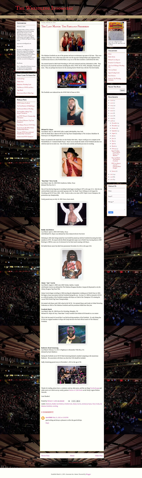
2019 (111, 118)
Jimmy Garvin (77, 404)
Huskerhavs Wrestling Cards (24, 84)
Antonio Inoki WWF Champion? (25, 136)
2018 (111, 121)
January (114, 171)
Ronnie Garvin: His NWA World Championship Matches (25, 128)
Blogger (88, 474)
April (113, 143)
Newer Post (45, 456)
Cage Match (20, 90)
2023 (111, 108)
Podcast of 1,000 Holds (75, 390)
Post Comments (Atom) (76, 462)
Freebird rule (68, 404)
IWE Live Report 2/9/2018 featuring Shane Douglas (116, 166)
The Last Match (74, 17)
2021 (111, 113)
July (113, 136)
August (114, 133)
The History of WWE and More (25, 87)
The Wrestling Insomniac (44, 8)
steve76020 (49, 417)
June (113, 138)
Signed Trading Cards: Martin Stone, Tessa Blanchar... (115, 153)
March (113, 146)
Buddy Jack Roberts (58, 404)
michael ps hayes (87, 404)
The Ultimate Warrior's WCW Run (26, 125)
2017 (111, 174)
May (113, 141)
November (115, 125)
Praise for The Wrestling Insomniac (114, 79)
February (114, 148)
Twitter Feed (20, 81)
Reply (47, 423)
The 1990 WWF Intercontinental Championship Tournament (25, 132)
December (114, 123)
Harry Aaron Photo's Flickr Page (25, 93)
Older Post (99, 456)
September (115, 131)
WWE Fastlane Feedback (23, 103)
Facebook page (94, 388)
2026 (111, 100)
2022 (111, 110)
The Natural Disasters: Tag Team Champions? (25, 121)
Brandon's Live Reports (60, 17)
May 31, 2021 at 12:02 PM (60, 417)
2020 (111, 116)
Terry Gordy (95, 404)
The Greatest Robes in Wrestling (25, 109)
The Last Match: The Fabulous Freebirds (115, 159)
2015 (111, 179)
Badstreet (48, 404)
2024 (111, 105)
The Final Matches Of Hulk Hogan (26, 106)
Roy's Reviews (112, 75)
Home (18, 17)
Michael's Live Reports (45, 17)
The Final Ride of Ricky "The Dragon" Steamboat (24, 112)
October (114, 128)
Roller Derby (111, 57)
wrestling (55, 406)
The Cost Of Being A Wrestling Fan (91, 17)
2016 (111, 177)
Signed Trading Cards (29, 17)
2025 (111, 103)
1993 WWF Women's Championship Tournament (26, 116)
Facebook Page (20, 78)
